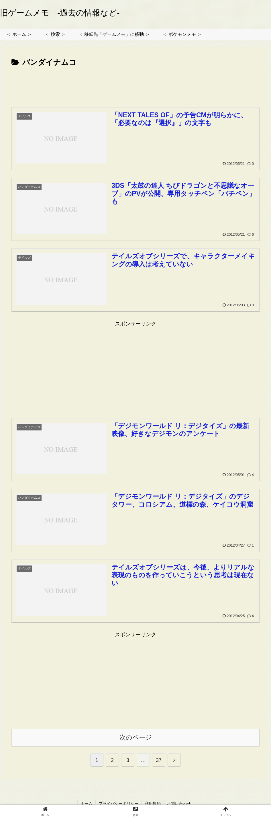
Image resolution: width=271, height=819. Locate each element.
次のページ (135, 737)
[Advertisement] (135, 85)
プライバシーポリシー (119, 803)
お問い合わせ (179, 803)
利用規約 (153, 803)
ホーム (86, 803)
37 (159, 760)
